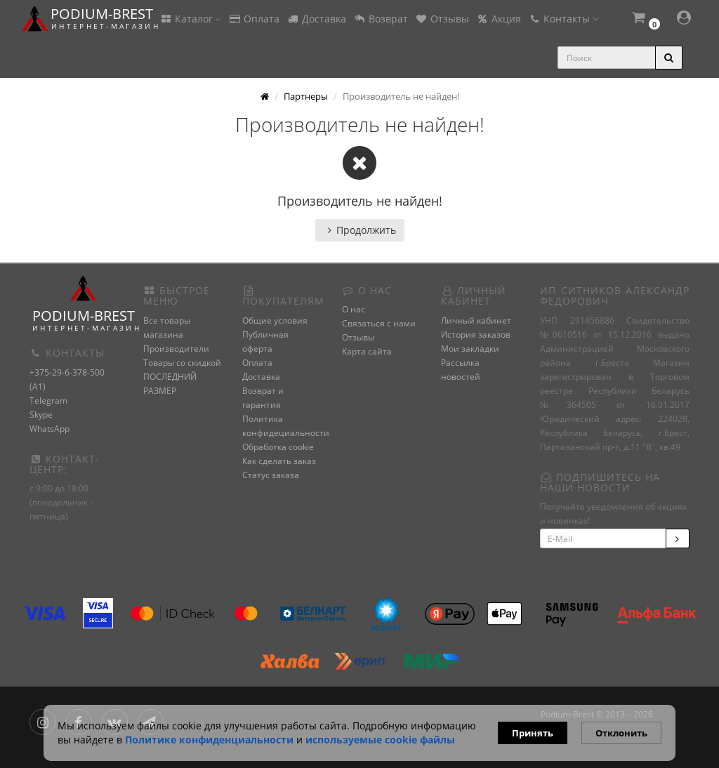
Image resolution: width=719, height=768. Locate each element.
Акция (498, 18)
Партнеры (306, 96)
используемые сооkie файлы (380, 739)
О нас (353, 309)
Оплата (253, 18)
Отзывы (442, 18)
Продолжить (360, 230)
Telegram (48, 400)
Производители (176, 349)
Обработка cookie (278, 447)
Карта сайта (367, 351)
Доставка (316, 18)
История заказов (475, 334)
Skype (41, 415)
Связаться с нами (379, 323)
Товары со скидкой (182, 363)
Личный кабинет (476, 320)
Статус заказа (270, 475)
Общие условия (275, 320)
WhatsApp (49, 429)
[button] (645, 19)
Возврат (380, 18)
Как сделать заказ (279, 461)
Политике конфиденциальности (209, 739)
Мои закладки (470, 349)
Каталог (190, 18)
